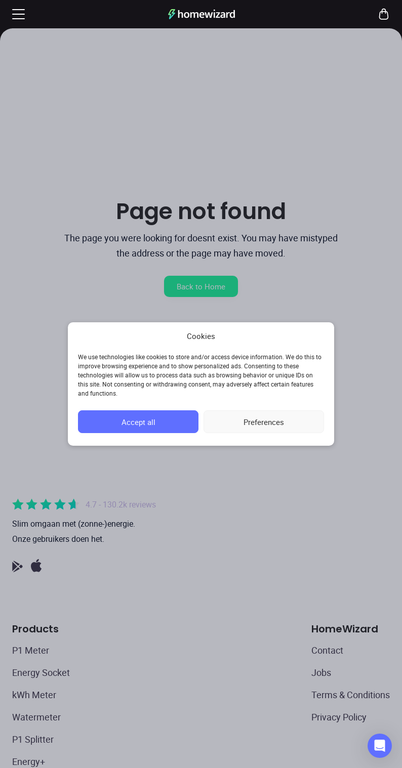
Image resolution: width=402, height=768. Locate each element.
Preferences (264, 422)
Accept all (138, 422)
